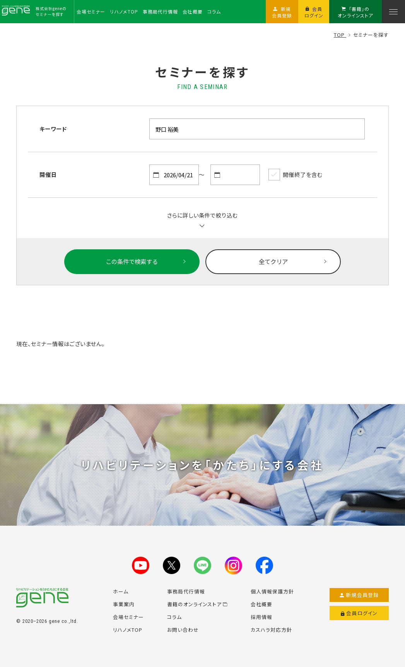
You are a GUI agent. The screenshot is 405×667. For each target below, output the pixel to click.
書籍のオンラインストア (197, 604)
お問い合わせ (183, 629)
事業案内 (124, 604)
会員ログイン (359, 613)
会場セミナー (128, 617)
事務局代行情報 (186, 591)
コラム (174, 617)
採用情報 (261, 617)
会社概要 (261, 604)
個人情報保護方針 (272, 591)
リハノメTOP (127, 629)
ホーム (120, 591)
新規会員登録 (359, 595)
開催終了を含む (295, 174)
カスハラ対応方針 (271, 629)
